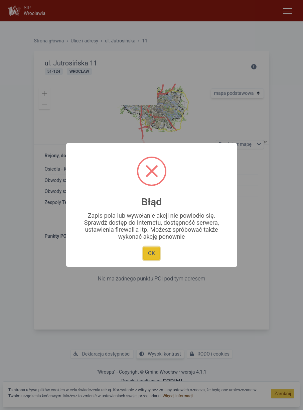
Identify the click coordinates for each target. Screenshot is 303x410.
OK (151, 253)
